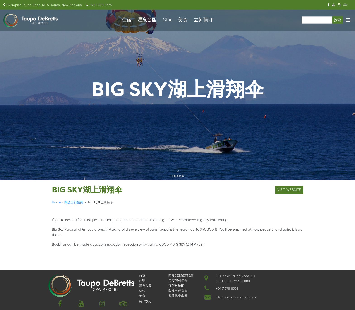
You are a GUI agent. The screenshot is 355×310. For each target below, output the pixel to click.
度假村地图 (176, 286)
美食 (182, 20)
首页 (142, 275)
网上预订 (145, 301)
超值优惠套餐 (177, 296)
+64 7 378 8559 (227, 288)
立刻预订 (203, 20)
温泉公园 (147, 20)
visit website (289, 189)
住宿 (126, 20)
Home (56, 202)
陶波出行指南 (73, 202)
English (58, 254)
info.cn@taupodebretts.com (236, 297)
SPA (167, 20)
